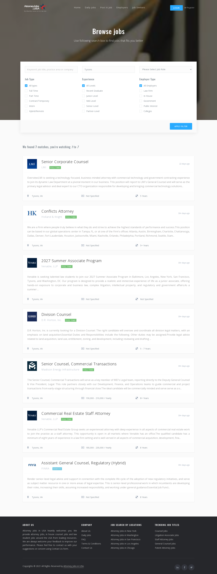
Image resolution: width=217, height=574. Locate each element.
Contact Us (86, 547)
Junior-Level (92, 95)
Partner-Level (92, 111)
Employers (122, 7)
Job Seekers (138, 7)
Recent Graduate (94, 90)
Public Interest (150, 106)
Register (190, 7)
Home (77, 7)
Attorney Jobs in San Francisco (125, 539)
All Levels (90, 85)
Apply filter (181, 126)
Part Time (34, 95)
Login (176, 8)
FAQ (83, 539)
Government (150, 100)
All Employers (150, 85)
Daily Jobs (90, 7)
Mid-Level (91, 100)
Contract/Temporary (39, 100)
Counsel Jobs (161, 530)
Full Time (33, 90)
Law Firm (148, 90)
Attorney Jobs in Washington (124, 535)
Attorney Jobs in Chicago (123, 547)
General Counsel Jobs (165, 543)
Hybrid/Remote (36, 111)
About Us (85, 530)
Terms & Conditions (91, 543)
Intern (32, 106)
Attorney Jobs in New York (123, 530)
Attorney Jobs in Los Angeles (125, 543)
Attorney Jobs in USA (73, 566)
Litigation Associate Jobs (167, 535)
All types (33, 85)
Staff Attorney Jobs (164, 539)
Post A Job (106, 7)
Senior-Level (92, 106)
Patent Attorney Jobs (165, 547)
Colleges (148, 111)
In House (148, 95)
